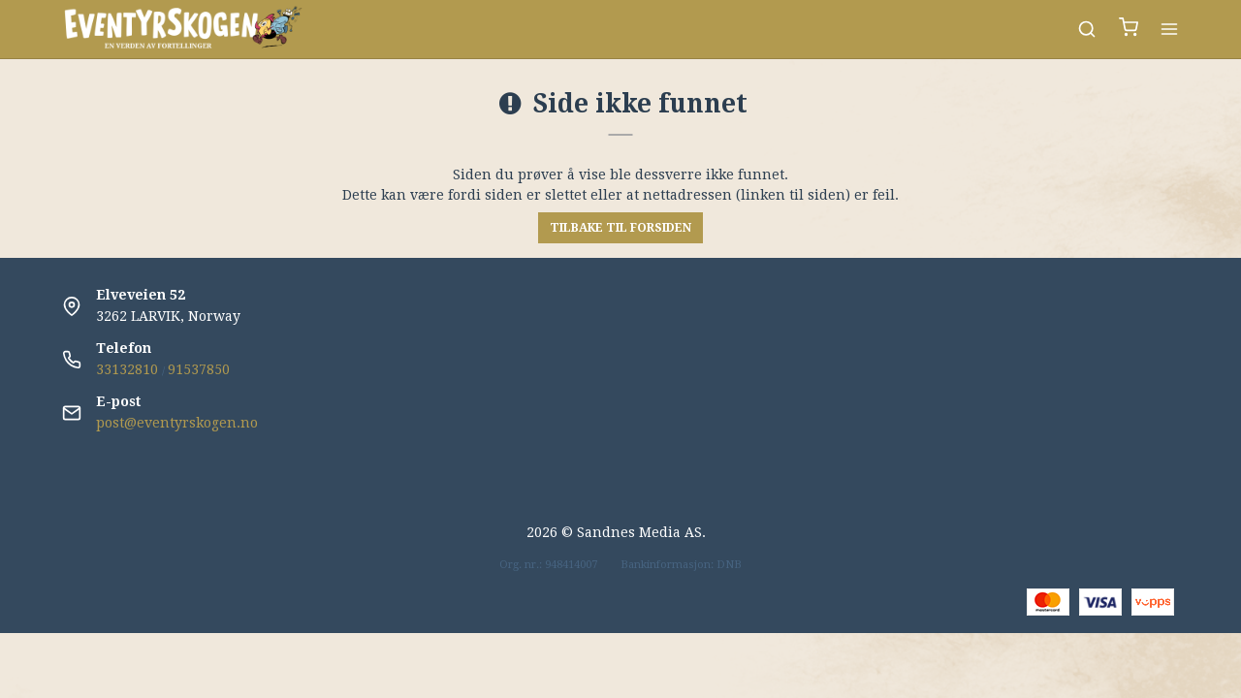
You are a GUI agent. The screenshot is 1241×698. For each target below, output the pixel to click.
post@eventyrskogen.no (177, 422)
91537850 (199, 369)
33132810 (127, 369)
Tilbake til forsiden (620, 228)
